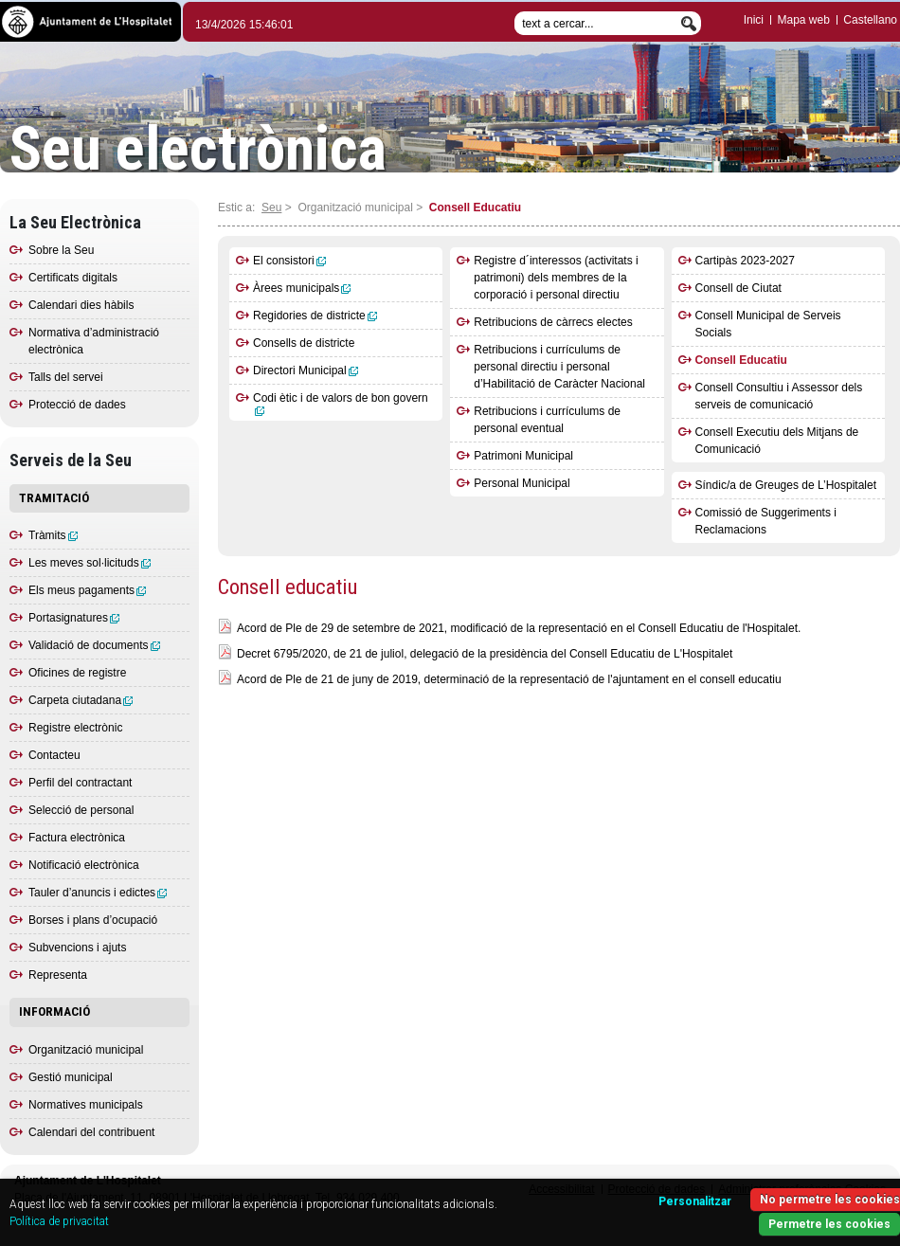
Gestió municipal (70, 1077)
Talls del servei (65, 377)
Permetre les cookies (829, 1224)
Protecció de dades (77, 404)
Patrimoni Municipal (523, 455)
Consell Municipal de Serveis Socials (768, 324)
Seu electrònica (198, 150)
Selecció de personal (81, 810)
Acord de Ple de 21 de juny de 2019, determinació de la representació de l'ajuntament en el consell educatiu (509, 679)
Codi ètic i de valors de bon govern (340, 403)
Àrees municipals (302, 288)
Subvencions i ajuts (77, 947)
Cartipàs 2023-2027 (745, 260)
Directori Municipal (305, 370)
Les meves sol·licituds (89, 562)
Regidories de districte (315, 315)
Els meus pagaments (87, 590)
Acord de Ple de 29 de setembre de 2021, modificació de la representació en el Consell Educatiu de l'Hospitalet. (519, 628)
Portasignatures (73, 617)
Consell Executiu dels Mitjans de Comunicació (777, 440)
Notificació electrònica (83, 865)
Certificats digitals (72, 277)
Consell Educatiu (741, 360)
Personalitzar (694, 1201)
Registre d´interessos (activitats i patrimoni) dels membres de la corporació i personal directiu (556, 277)
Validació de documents (94, 645)
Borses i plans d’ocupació (92, 920)
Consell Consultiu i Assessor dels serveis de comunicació (779, 396)
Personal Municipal (521, 483)
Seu (271, 207)
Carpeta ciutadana (80, 700)
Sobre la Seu (61, 250)
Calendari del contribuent (91, 1132)
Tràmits (53, 535)
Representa (57, 975)
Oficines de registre (77, 672)
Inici (754, 20)
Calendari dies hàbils (81, 305)
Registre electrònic (75, 727)
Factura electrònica (76, 837)
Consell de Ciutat (738, 288)
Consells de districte (303, 343)
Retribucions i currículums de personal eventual (547, 420)
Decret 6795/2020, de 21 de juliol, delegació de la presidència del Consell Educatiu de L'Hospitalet (484, 653)
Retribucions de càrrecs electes (553, 322)
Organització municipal (85, 1049)
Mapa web (803, 20)
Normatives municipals (85, 1104)
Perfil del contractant (80, 782)
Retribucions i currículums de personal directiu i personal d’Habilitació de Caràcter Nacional (559, 366)
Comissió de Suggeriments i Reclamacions (766, 521)
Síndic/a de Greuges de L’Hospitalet (785, 485)
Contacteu (54, 755)
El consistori (289, 260)
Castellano (870, 20)
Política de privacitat (59, 1221)
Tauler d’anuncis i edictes (97, 892)
